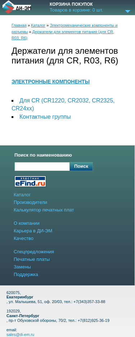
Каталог (38, 25)
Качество (23, 238)
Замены (22, 267)
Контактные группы (45, 117)
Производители (30, 202)
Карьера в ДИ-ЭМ (33, 230)
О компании (27, 223)
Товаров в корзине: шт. (76, 10)
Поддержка (26, 274)
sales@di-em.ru (20, 334)
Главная (19, 25)
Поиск (81, 166)
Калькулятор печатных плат (44, 210)
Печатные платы (32, 259)
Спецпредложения (34, 251)
